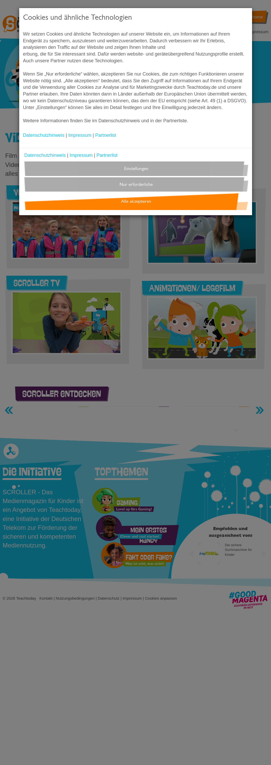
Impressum (79, 135)
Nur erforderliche (136, 184)
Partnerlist (105, 135)
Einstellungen (136, 168)
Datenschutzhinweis (44, 135)
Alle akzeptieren (136, 201)
